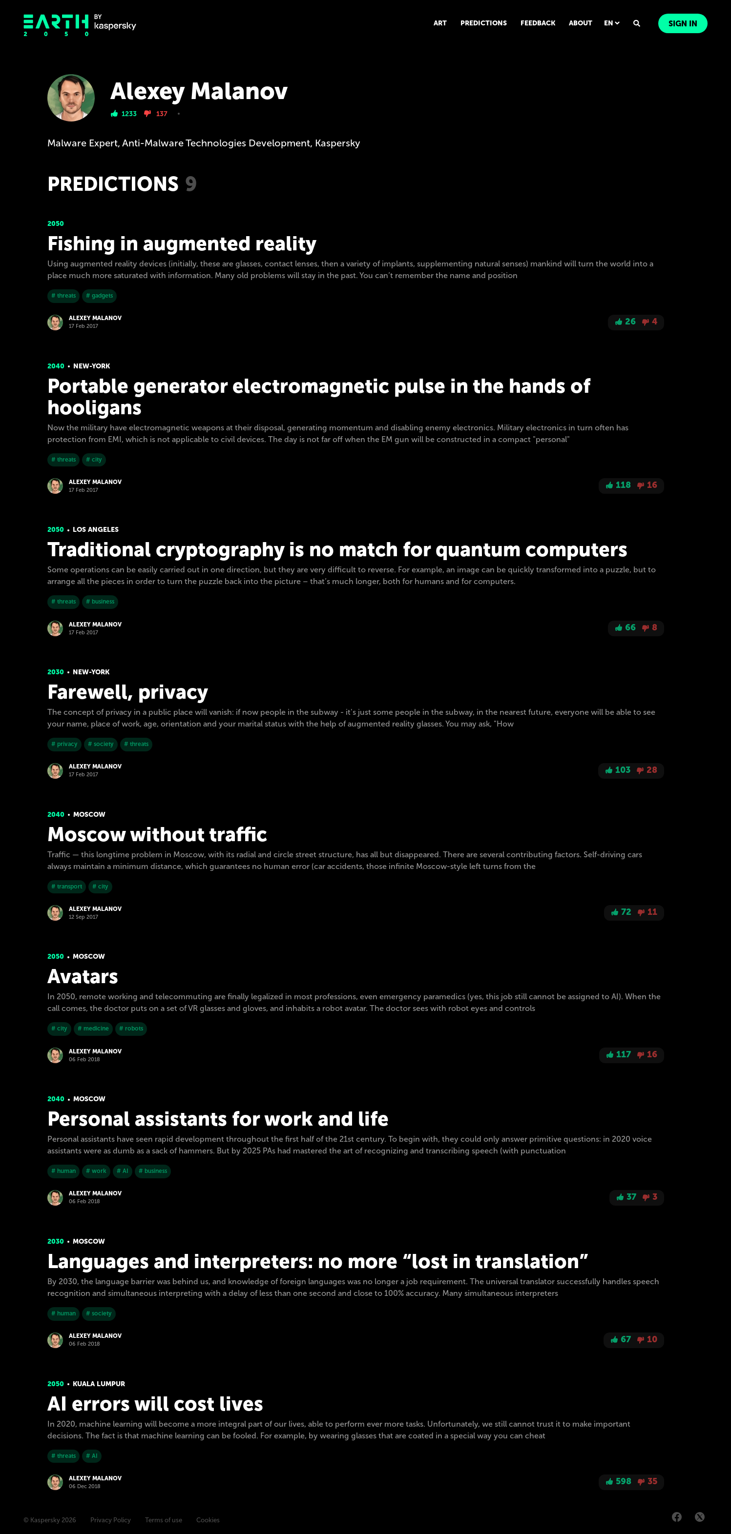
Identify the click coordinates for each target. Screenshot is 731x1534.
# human (63, 1171)
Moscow (89, 814)
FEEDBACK (538, 23)
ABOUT (580, 23)
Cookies (208, 1520)
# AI (122, 1171)
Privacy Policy (110, 1520)
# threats (63, 295)
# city (94, 459)
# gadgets (99, 295)
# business (100, 601)
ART (440, 23)
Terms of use (163, 1520)
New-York (91, 366)
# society (101, 744)
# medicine (93, 1028)
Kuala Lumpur (99, 1384)
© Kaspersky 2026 (49, 1520)
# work (96, 1171)
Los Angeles (96, 529)
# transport (66, 886)
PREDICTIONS (483, 23)
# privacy (64, 744)
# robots (131, 1028)
